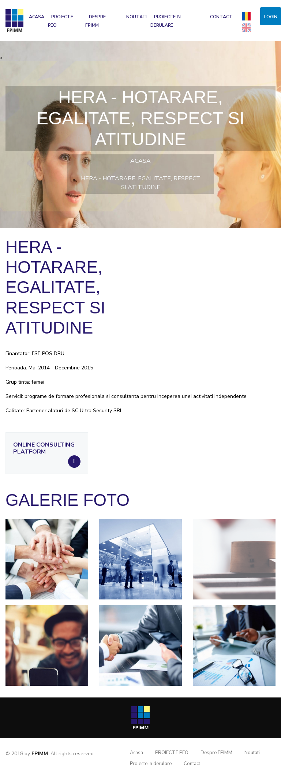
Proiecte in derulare (165, 21)
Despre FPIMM (95, 21)
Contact (221, 17)
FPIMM (39, 753)
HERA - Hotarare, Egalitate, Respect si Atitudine (141, 182)
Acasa (36, 17)
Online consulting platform (44, 448)
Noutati (136, 17)
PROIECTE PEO (60, 21)
